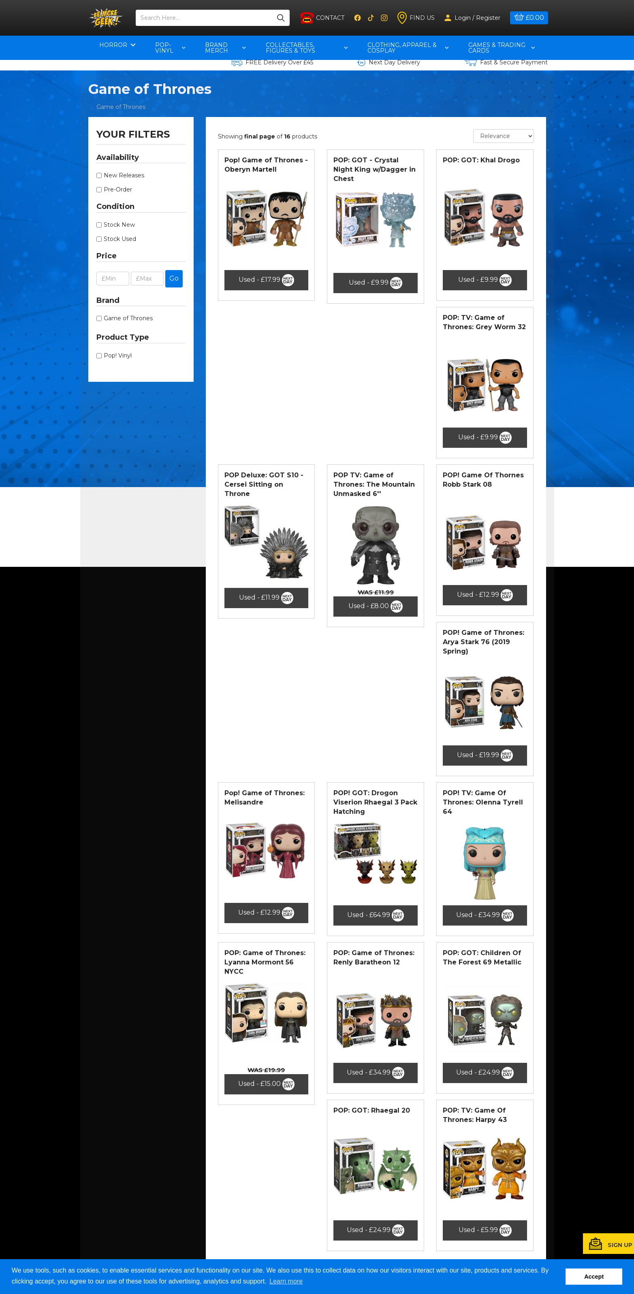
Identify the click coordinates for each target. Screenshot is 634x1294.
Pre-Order (118, 189)
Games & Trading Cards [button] (501, 47)
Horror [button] (117, 45)
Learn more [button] (286, 1281)
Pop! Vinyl (118, 355)
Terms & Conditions (192, 1220)
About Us (178, 1210)
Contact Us (181, 1201)
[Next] (388, 1134)
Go (174, 278)
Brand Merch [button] (225, 47)
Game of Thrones (120, 107)
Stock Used (120, 239)
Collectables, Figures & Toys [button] (307, 47)
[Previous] (364, 1134)
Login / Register (472, 17)
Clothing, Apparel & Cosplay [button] (408, 47)
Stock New (119, 224)
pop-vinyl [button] (170, 47)
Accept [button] (594, 1276)
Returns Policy (186, 1230)
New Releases (124, 175)
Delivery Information (194, 1239)
